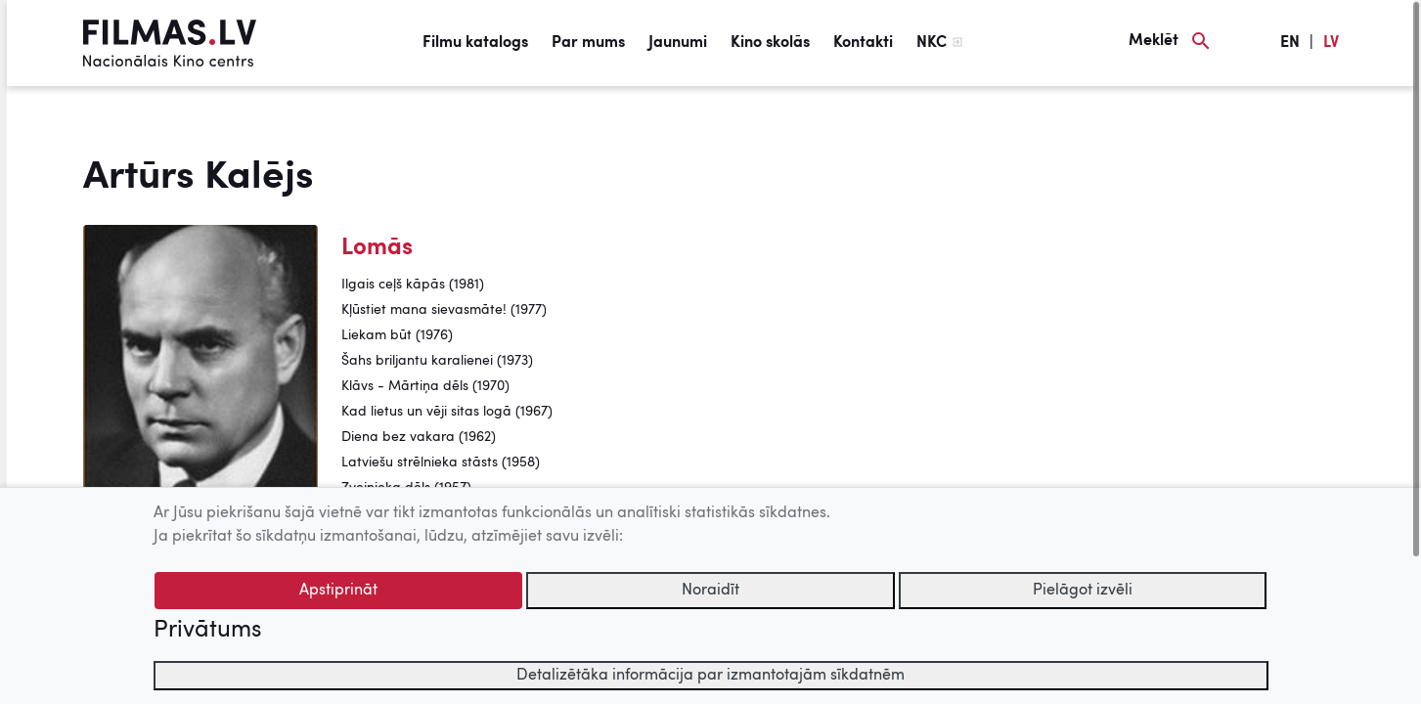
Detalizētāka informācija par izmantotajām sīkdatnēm (710, 675)
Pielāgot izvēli (1082, 590)
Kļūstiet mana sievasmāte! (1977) (444, 310)
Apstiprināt (338, 590)
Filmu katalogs (475, 43)
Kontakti (863, 43)
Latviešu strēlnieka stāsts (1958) (440, 462)
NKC (931, 43)
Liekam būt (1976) (397, 335)
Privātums (207, 630)
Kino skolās (770, 43)
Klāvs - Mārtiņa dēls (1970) (425, 386)
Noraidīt (710, 590)
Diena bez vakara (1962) (418, 437)
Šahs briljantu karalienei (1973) (437, 361)
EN (1290, 43)
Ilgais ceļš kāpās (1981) (412, 284)
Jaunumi (677, 43)
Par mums (588, 43)
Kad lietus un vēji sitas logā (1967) (447, 411)
